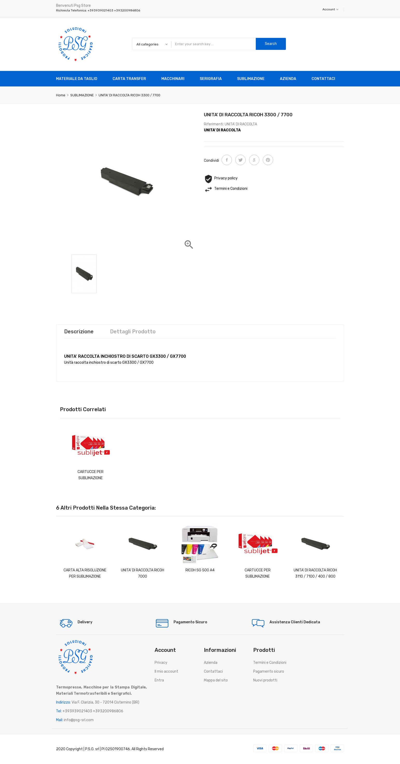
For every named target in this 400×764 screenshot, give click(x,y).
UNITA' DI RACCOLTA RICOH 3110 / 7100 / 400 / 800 (315, 573)
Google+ (254, 160)
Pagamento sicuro (268, 671)
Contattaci (213, 671)
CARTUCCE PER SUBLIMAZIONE (91, 475)
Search (271, 44)
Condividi (227, 160)
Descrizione (79, 331)
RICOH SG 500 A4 (200, 570)
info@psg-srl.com (79, 720)
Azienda (210, 662)
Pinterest (268, 160)
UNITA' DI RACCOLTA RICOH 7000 (142, 573)
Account (330, 9)
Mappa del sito (216, 680)
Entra (159, 680)
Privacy (161, 662)
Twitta (240, 160)
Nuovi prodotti (265, 680)
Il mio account (166, 671)
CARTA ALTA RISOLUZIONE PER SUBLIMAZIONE (85, 573)
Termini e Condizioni (269, 662)
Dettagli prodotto (133, 331)
